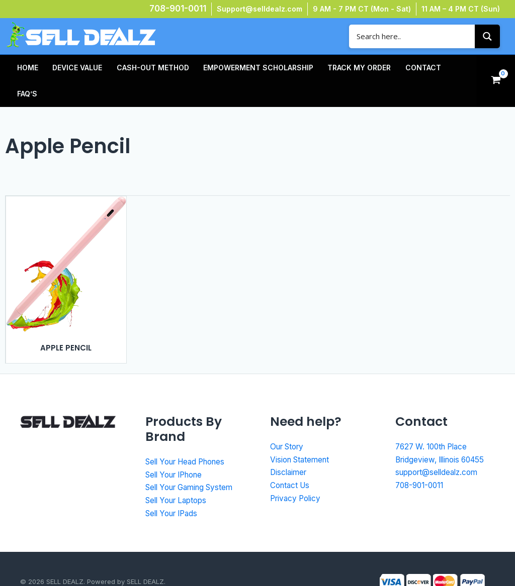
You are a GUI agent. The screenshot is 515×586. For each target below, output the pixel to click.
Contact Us (291, 459)
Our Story (289, 420)
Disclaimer (289, 446)
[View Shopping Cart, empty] (495, 67)
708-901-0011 (177, 9)
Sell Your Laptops (179, 474)
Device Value (71, 67)
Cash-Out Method (142, 67)
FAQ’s (438, 67)
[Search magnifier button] (487, 36)
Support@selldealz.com (259, 9)
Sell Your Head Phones (190, 435)
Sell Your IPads (174, 487)
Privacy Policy (297, 472)
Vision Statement (302, 433)
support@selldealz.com (439, 446)
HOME (25, 67)
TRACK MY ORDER (340, 67)
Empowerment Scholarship (244, 67)
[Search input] (414, 36)
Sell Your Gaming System (193, 461)
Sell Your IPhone (178, 448)
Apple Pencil (66, 321)
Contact (400, 67)
